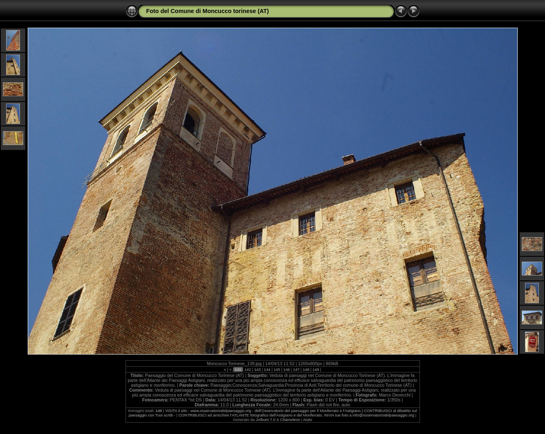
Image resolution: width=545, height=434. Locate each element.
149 (315, 369)
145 (277, 369)
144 (267, 369)
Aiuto (307, 419)
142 (247, 369)
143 (257, 369)
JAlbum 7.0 (266, 419)
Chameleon (290, 419)
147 (296, 369)
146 (286, 369)
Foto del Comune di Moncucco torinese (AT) (207, 11)
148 (306, 369)
